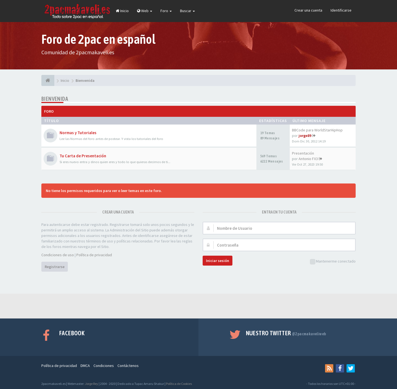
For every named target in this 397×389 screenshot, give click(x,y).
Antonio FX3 (308, 158)
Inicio (122, 10)
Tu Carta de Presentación (83, 155)
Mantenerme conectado (333, 261)
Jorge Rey (91, 384)
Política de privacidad (94, 254)
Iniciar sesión (217, 260)
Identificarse (341, 10)
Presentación (303, 153)
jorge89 (305, 135)
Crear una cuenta (308, 10)
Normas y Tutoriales (78, 132)
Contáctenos (128, 365)
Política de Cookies (179, 384)
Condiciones (103, 365)
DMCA (85, 365)
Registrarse (55, 266)
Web (144, 10)
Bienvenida (54, 99)
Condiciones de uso (57, 254)
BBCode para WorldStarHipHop (317, 130)
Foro (166, 10)
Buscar (187, 10)
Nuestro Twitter (286, 333)
